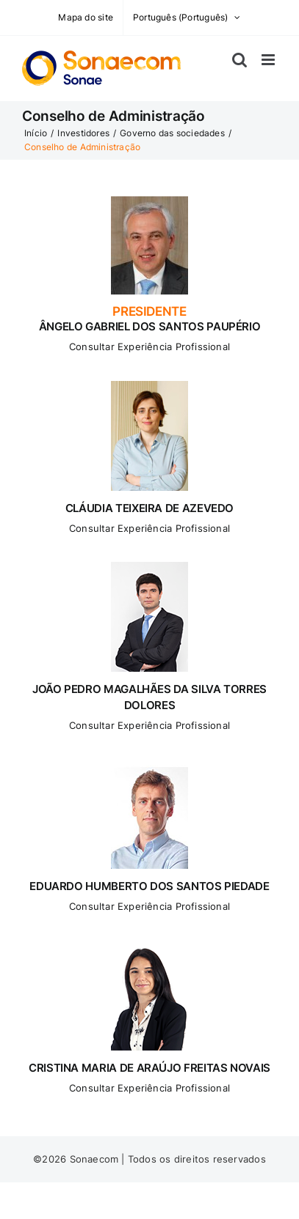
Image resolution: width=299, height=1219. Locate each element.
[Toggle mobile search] (239, 59)
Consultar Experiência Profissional (149, 346)
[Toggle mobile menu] (269, 59)
